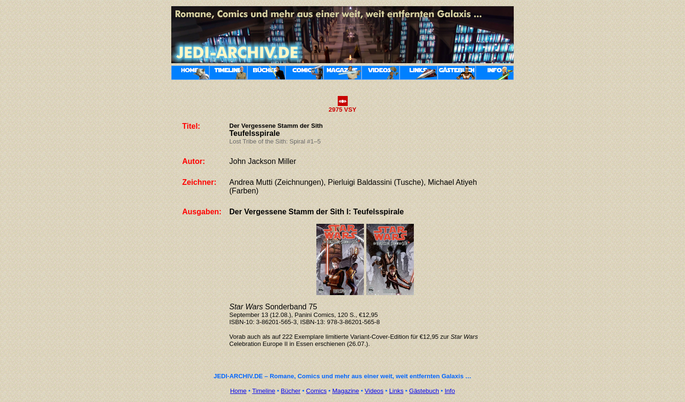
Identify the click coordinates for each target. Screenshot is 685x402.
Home (238, 390)
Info (450, 390)
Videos (374, 390)
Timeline (263, 390)
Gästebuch (424, 390)
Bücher (290, 390)
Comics (316, 390)
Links (396, 390)
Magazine (345, 390)
